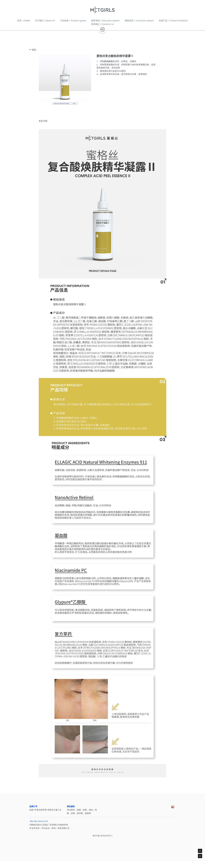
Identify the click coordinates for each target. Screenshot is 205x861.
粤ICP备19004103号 (39, 823)
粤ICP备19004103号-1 (102, 838)
